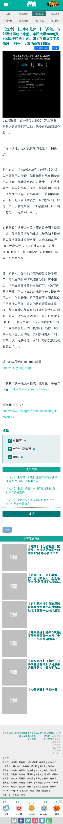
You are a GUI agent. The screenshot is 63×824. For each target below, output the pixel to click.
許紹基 (14, 770)
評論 (7, 529)
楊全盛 (6, 782)
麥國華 (22, 770)
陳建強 (14, 778)
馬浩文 (43, 766)
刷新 (25, 64)
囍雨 (23, 795)
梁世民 (34, 766)
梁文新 (25, 790)
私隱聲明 (56, 736)
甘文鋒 (22, 786)
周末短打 (17, 766)
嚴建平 (14, 786)
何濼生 (51, 766)
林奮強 (16, 795)
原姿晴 (6, 770)
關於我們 (56, 733)
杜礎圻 (30, 786)
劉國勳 (30, 782)
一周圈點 (7, 766)
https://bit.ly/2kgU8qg (17, 368)
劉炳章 (26, 766)
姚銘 (38, 790)
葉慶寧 (6, 778)
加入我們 (56, 745)
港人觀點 (23, 20)
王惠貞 (39, 774)
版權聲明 (56, 742)
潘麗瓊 (55, 774)
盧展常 (53, 786)
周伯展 (47, 774)
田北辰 (14, 774)
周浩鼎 (6, 774)
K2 (18, 790)
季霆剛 (30, 774)
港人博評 (55, 20)
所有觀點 (32, 739)
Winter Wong (9, 790)
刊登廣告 (56, 750)
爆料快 (55, 753)
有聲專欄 (8, 20)
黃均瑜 (14, 782)
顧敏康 (22, 762)
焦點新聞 (23, 13)
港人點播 (39, 13)
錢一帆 (39, 770)
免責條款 (56, 739)
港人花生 (39, 20)
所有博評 (48, 739)
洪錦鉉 (47, 782)
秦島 (46, 770)
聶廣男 (45, 786)
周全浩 (30, 778)
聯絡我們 (56, 748)
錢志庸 (22, 782)
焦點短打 (52, 762)
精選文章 (7, 795)
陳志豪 (45, 790)
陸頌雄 (55, 782)
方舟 (38, 778)
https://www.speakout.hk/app (31, 389)
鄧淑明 (53, 778)
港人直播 (55, 13)
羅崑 (32, 790)
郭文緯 (30, 770)
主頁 (8, 13)
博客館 (47, 736)
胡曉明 (53, 770)
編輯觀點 (32, 736)
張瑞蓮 (14, 762)
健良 (38, 786)
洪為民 (45, 778)
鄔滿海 (22, 774)
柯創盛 (39, 782)
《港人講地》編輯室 (36, 762)
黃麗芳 (6, 786)
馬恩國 (22, 778)
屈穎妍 (6, 762)
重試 (40, 64)
